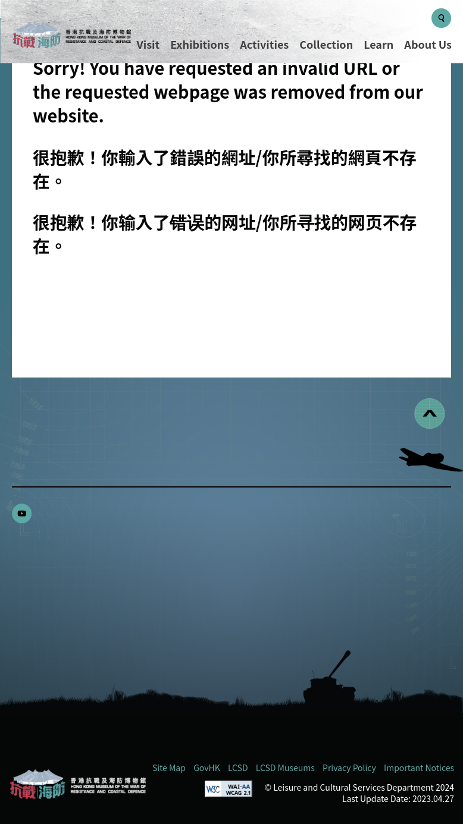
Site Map (169, 767)
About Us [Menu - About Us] (428, 44)
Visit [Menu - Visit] (148, 44)
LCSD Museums (285, 767)
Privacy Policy (349, 767)
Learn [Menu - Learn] (378, 44)
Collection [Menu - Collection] (326, 44)
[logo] (71, 36)
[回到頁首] (429, 413)
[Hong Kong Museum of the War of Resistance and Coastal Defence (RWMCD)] (77, 784)
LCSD (238, 767)
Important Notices (419, 767)
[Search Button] (441, 18)
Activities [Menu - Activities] (264, 44)
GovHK (206, 767)
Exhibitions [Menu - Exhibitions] (199, 44)
